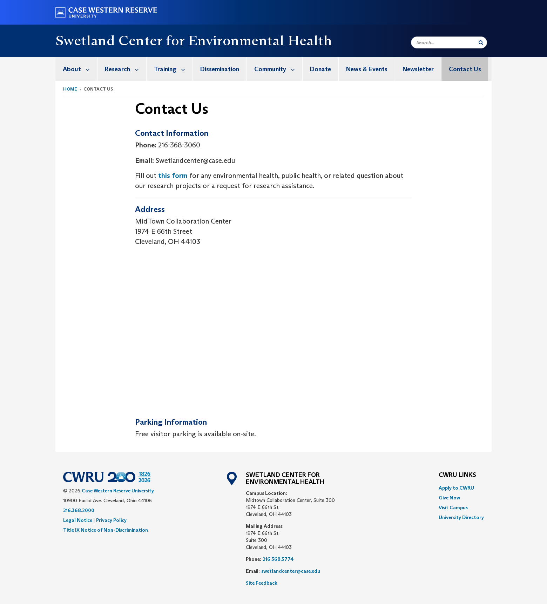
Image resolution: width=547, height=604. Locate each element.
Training (173, 69)
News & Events (366, 69)
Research (125, 69)
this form (173, 175)
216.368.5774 (278, 559)
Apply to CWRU (456, 488)
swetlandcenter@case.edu (290, 571)
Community (278, 69)
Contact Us (465, 69)
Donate (320, 69)
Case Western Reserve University (118, 490)
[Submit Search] (481, 42)
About (80, 69)
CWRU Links (457, 475)
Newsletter (418, 69)
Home (70, 89)
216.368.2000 (78, 510)
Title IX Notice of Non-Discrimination (105, 530)
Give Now (449, 498)
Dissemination (219, 69)
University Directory (461, 517)
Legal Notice (77, 520)
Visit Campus (453, 507)
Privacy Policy (111, 520)
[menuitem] (76, 69)
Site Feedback (261, 583)
